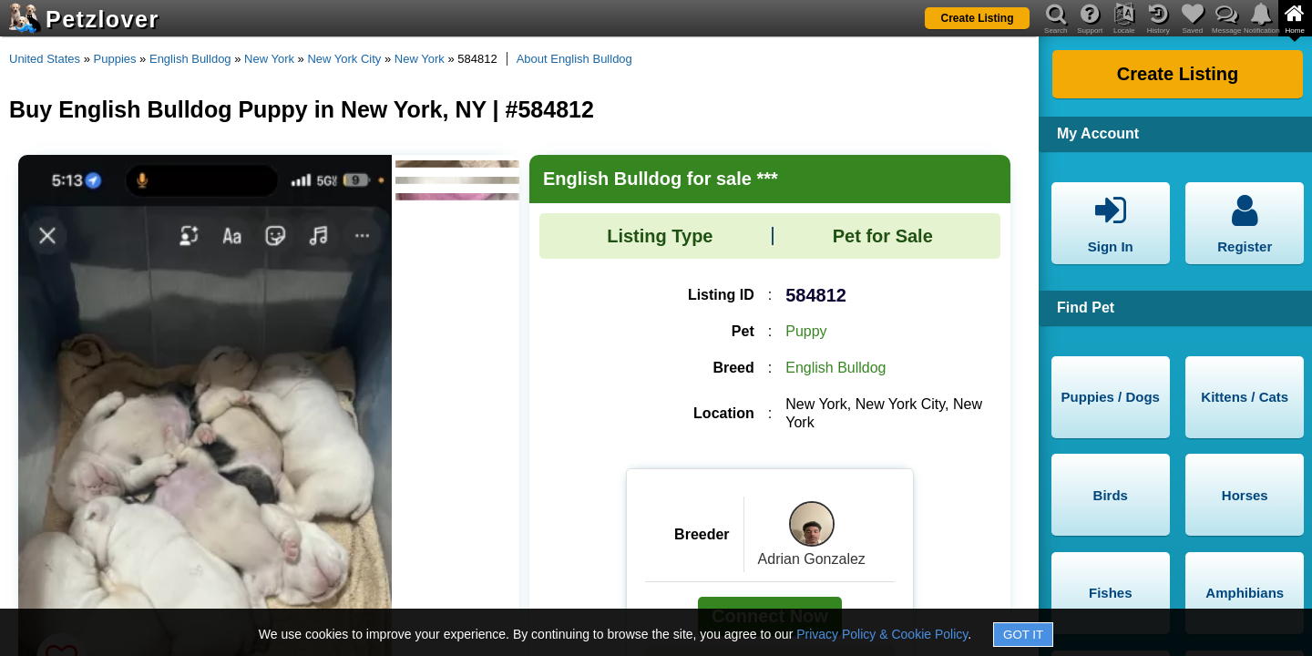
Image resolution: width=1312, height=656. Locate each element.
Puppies (115, 59)
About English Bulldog (574, 59)
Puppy (805, 331)
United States (44, 59)
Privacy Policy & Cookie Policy (882, 634)
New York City (344, 59)
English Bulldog (190, 59)
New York (269, 59)
